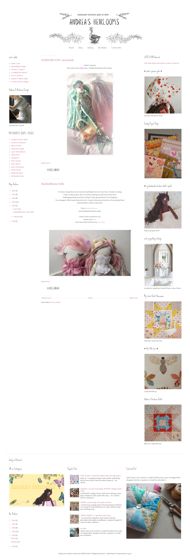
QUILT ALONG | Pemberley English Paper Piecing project (100, 476)
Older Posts (133, 298)
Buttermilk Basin (17, 173)
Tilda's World (16, 170)
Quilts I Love (15, 64)
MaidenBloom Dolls (52, 183)
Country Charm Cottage (19, 82)
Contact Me (116, 48)
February (17, 217)
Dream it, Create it (17, 70)
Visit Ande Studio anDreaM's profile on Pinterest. (161, 63)
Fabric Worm (16, 164)
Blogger (129, 554)
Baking (90, 48)
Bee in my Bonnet (17, 167)
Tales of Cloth (16, 146)
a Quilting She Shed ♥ (19, 73)
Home (71, 48)
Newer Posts (46, 298)
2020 (14, 198)
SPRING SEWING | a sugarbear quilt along (95, 515)
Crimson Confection (18, 143)
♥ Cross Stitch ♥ (17, 76)
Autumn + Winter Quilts (19, 79)
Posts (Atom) (55, 302)
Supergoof (15, 158)
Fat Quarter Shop (17, 176)
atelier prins (15, 155)
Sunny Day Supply (17, 149)
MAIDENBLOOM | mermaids (57, 60)
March (16, 209)
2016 (14, 221)
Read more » (46, 163)
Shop (81, 48)
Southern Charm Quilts (19, 140)
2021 (14, 195)
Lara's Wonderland (18, 152)
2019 (14, 202)
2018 (14, 206)
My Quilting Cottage (18, 67)
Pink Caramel (16, 161)
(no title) (83, 529)
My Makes (102, 48)
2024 (14, 191)
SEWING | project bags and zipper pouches (95, 502)
